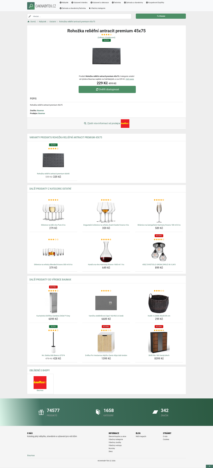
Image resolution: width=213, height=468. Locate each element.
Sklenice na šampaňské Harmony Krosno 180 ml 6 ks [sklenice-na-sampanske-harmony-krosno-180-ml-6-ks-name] (159, 225)
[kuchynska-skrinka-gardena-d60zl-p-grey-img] (53, 303)
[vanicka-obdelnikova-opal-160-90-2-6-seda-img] (106, 303)
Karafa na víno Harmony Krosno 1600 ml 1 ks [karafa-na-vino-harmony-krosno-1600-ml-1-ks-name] (106, 264)
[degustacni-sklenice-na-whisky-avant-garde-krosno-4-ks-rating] (106, 200)
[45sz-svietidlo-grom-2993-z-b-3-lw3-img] (159, 251)
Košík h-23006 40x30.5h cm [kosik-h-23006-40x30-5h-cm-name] (159, 316)
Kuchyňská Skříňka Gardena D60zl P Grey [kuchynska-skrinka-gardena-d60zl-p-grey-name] (53, 316)
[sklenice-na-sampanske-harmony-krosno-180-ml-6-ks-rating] (159, 200)
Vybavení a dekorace (99, 3)
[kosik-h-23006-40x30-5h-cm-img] (159, 303)
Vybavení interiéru (79, 3)
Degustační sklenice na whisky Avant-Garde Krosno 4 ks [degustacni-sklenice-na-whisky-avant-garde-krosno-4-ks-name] (106, 225)
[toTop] (209, 466)
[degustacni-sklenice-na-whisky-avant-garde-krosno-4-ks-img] (106, 212)
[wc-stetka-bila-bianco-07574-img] (53, 342)
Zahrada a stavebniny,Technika (72, 8)
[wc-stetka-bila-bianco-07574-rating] (53, 330)
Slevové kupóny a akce (117, 436)
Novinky (112, 448)
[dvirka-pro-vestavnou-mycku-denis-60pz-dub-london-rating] (106, 330)
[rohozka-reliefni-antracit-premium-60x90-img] (53, 161)
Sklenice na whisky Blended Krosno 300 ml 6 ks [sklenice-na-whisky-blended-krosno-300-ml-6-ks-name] (53, 264)
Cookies (166, 439)
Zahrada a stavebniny (133, 3)
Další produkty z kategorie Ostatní (50, 188)
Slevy (111, 451)
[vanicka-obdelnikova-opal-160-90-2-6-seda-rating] (106, 290)
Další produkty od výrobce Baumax (50, 279)
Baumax (40, 110)
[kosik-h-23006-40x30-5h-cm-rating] (159, 290)
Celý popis (130, 79)
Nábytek (63, 3)
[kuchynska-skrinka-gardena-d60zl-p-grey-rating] (53, 290)
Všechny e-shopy (115, 445)
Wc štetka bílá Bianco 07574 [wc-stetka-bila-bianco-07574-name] (53, 355)
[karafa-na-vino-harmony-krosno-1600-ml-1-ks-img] (106, 251)
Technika (116, 3)
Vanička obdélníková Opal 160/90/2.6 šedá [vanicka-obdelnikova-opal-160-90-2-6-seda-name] (106, 316)
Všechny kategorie (97, 8)
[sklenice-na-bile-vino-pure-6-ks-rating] (53, 200)
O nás (165, 436)
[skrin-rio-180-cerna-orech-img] (159, 342)
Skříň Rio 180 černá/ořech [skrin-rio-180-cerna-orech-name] (159, 355)
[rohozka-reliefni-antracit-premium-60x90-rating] (53, 148)
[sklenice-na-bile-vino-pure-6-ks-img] (53, 212)
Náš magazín (141, 436)
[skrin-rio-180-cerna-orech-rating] (159, 330)
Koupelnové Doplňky (155, 3)
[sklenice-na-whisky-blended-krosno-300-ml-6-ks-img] (53, 251)
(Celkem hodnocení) (106, 37)
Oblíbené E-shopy (39, 370)
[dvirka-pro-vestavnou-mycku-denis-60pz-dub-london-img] (106, 342)
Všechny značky (115, 442)
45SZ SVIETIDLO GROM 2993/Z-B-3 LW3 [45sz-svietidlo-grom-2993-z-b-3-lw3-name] (159, 264)
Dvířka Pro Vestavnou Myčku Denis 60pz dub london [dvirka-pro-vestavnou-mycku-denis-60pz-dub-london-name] (106, 355)
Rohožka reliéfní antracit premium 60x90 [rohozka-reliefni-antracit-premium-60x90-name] (53, 174)
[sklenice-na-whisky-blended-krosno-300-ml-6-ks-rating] (53, 239)
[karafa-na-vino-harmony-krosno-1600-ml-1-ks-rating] (106, 239)
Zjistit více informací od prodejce (106, 123)
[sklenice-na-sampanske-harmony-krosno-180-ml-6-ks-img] (159, 212)
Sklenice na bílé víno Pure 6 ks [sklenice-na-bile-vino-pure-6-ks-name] (53, 225)
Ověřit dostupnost (107, 89)
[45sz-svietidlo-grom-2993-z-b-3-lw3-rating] (159, 239)
